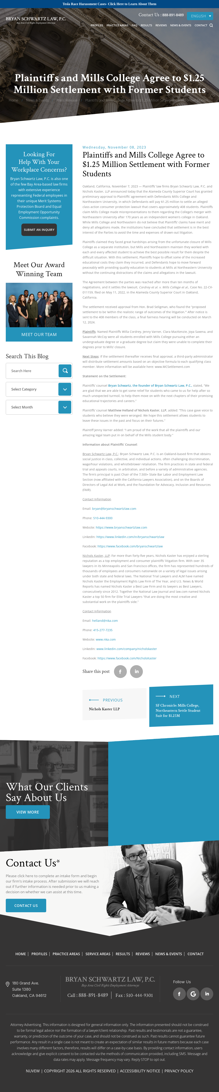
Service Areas (98, 954)
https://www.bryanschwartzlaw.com (121, 527)
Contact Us (26, 905)
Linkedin (136, 671)
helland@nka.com (105, 621)
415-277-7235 (102, 630)
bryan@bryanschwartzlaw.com (114, 509)
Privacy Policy (178, 1070)
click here (25, 875)
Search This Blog (27, 356)
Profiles (97, 25)
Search (65, 370)
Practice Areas (117, 25)
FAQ (134, 25)
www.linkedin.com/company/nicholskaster (126, 649)
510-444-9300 (102, 518)
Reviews (161, 25)
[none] (200, 16)
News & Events (180, 25)
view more (27, 812)
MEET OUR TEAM (39, 334)
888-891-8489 (172, 15)
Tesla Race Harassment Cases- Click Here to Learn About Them (109, 4)
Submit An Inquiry (39, 230)
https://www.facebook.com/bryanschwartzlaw (130, 546)
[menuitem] (200, 16)
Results (146, 25)
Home (20, 954)
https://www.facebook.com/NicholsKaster (127, 658)
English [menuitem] (198, 16)
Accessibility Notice (140, 1070)
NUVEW (33, 1070)
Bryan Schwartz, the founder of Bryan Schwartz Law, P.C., (150, 385)
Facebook (179, 993)
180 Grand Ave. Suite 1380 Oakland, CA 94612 (29, 989)
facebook (120, 671)
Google (193, 993)
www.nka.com (106, 639)
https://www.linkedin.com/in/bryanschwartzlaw (130, 537)
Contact (201, 25)
